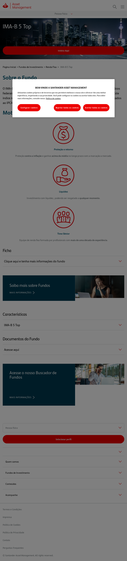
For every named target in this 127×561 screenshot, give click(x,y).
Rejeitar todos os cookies (67, 107)
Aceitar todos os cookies (96, 107)
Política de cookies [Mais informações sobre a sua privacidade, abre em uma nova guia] (53, 98)
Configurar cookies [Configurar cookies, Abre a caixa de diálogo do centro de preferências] (29, 107)
